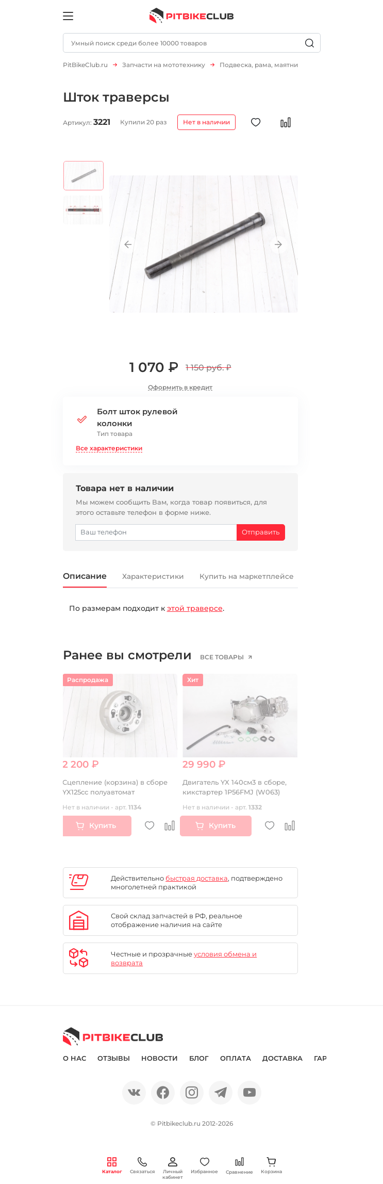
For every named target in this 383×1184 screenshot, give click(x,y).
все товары (227, 658)
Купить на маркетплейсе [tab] (269, 577)
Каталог (112, 1165)
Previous (132, 244)
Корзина (271, 1165)
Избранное (204, 1165)
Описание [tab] (88, 576)
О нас (74, 1060)
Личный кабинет (172, 1168)
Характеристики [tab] (164, 577)
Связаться (142, 1165)
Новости (159, 1060)
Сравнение (239, 1165)
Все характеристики (109, 448)
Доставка (282, 1060)
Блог (199, 1060)
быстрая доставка (196, 879)
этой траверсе (195, 609)
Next (275, 244)
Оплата (235, 1060)
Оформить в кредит (180, 387)
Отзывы (113, 1060)
